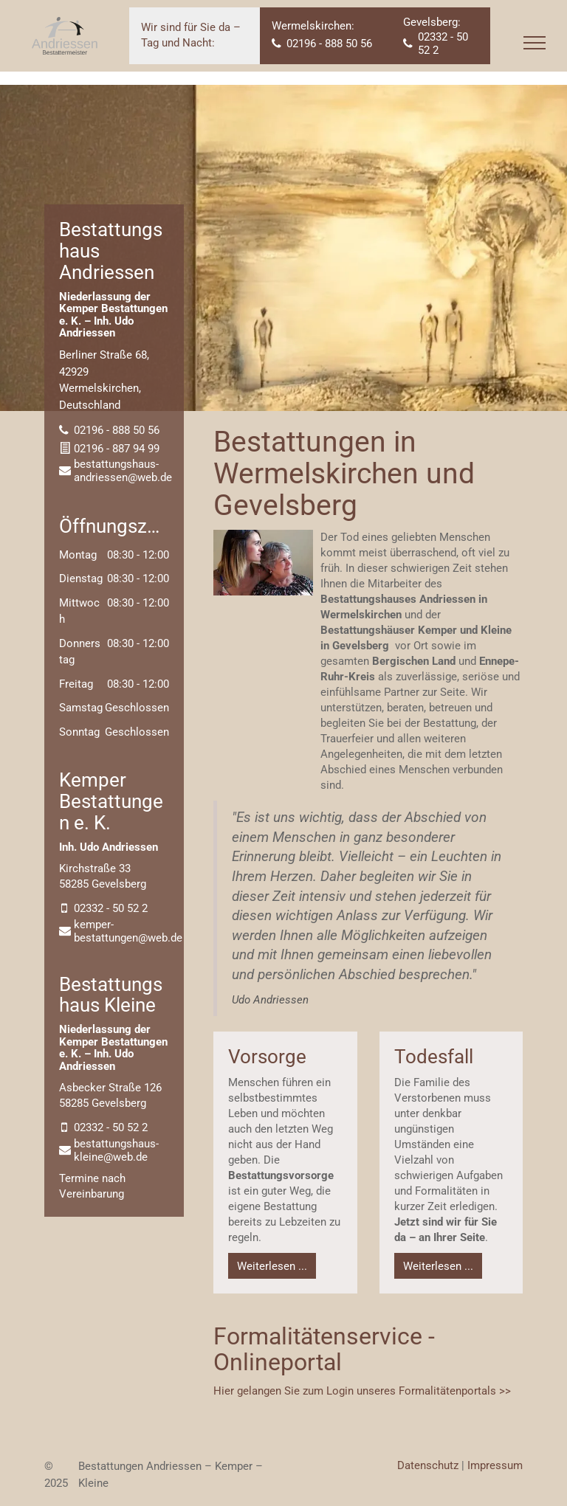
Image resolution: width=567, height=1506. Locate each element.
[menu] (534, 43)
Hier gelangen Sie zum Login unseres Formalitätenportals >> (362, 1391)
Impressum (495, 1465)
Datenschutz (427, 1465)
